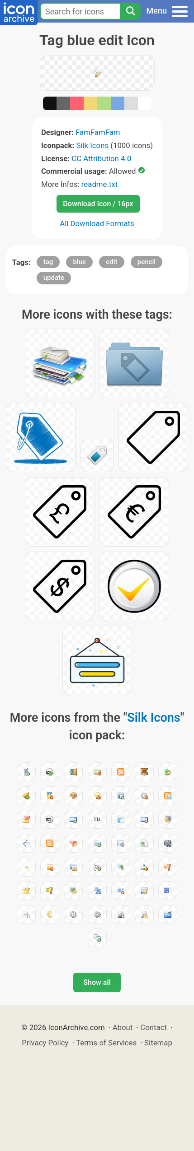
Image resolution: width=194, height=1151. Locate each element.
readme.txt (99, 184)
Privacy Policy (45, 1042)
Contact (153, 1027)
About (123, 1027)
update (53, 278)
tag (48, 262)
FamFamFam (98, 132)
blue (79, 262)
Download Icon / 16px (98, 204)
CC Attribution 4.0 (101, 158)
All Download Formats (97, 223)
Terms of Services (106, 1042)
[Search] (130, 11)
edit (111, 262)
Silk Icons (92, 145)
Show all (96, 982)
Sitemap (158, 1042)
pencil (146, 262)
